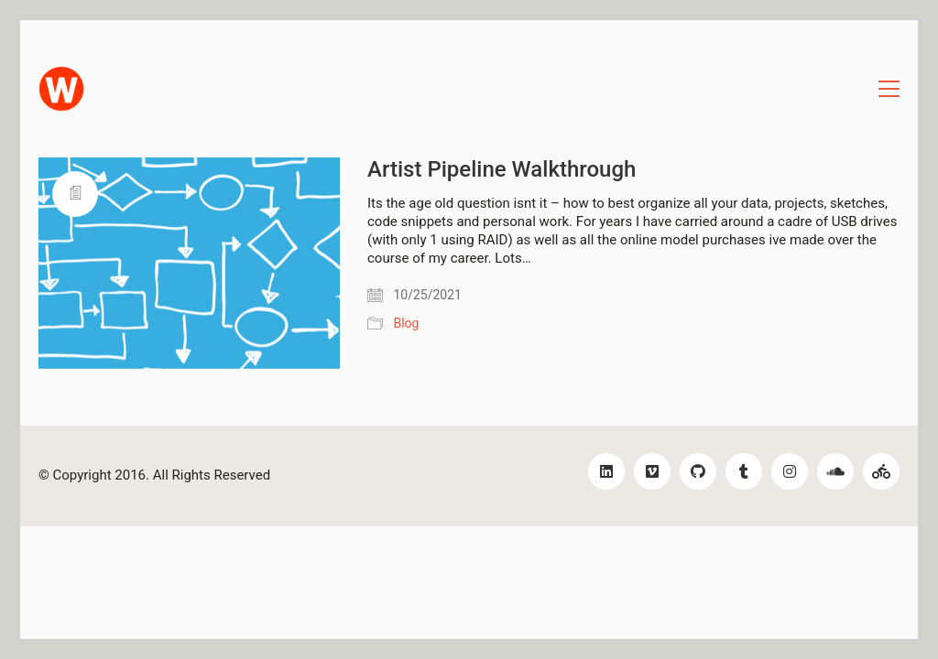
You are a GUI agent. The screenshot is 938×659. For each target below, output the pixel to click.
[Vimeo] (652, 471)
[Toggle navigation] (889, 89)
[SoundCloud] (835, 471)
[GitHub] (698, 471)
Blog (406, 323)
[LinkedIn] (606, 471)
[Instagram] (789, 471)
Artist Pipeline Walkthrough (501, 169)
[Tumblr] (743, 471)
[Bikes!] (881, 471)
